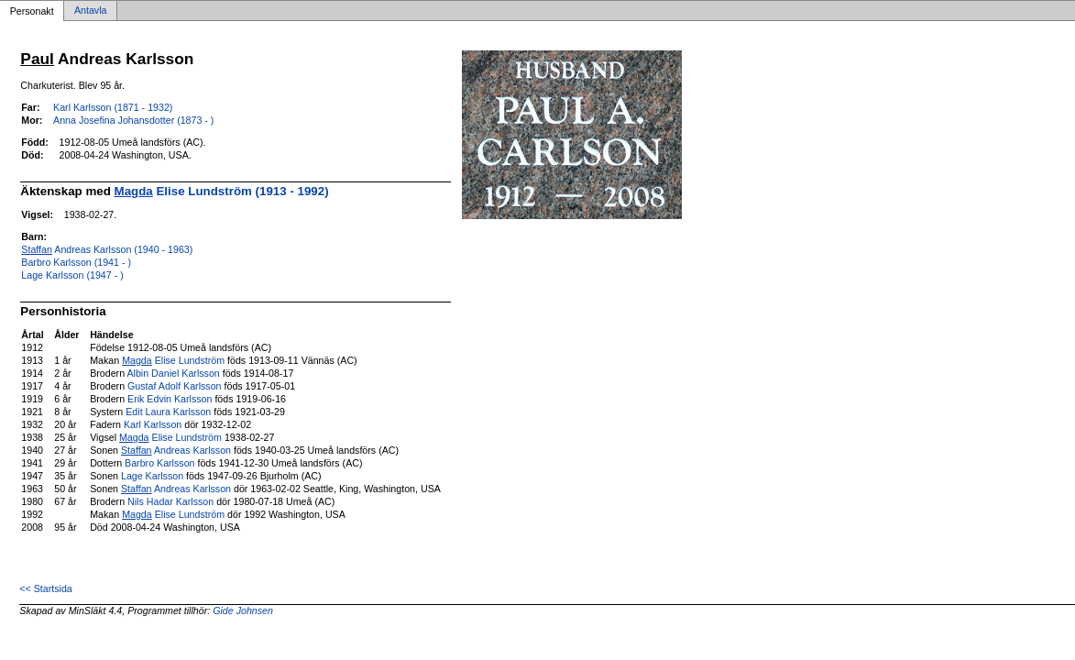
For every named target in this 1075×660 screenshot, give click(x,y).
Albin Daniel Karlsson (172, 373)
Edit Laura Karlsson (168, 411)
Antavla (90, 11)
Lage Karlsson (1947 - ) (72, 275)
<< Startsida (45, 588)
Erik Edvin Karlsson (169, 398)
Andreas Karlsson (176, 450)
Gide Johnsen (243, 610)
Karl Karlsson (152, 424)
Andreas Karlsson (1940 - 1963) (106, 249)
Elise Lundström (173, 360)
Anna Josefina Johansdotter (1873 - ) (133, 120)
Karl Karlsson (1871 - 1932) (112, 107)
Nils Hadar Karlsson (170, 501)
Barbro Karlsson (159, 462)
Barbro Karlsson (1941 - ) (76, 262)
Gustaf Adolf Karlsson (174, 385)
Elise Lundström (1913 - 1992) (222, 191)
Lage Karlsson (152, 475)
